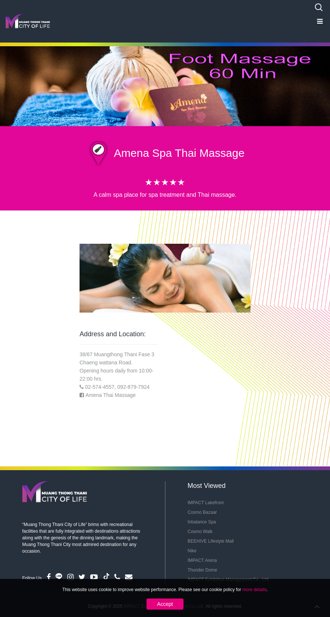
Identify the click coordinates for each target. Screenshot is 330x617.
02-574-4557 (99, 387)
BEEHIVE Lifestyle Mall (211, 541)
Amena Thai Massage (110, 395)
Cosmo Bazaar (202, 512)
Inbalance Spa (202, 522)
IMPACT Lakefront (206, 502)
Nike (192, 550)
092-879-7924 (133, 387)
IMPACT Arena (202, 560)
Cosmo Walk (200, 531)
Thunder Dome (202, 570)
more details (254, 589)
